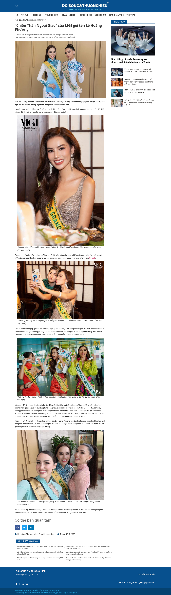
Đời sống (37, 15)
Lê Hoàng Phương (25, 534)
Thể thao (131, 15)
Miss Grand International (45, 534)
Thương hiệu (52, 15)
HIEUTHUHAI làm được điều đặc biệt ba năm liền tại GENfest (139, 91)
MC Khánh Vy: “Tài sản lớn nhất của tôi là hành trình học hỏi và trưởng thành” (139, 102)
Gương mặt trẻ (116, 15)
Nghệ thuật (100, 15)
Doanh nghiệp (69, 15)
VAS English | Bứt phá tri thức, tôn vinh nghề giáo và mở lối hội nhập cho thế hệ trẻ (45, 37)
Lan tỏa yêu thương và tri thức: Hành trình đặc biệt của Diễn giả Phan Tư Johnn (44, 35)
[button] (17, 6)
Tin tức (25, 15)
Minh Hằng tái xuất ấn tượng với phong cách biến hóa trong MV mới (130, 60)
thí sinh (92, 258)
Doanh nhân (86, 15)
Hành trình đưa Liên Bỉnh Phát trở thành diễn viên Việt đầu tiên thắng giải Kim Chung (138, 81)
